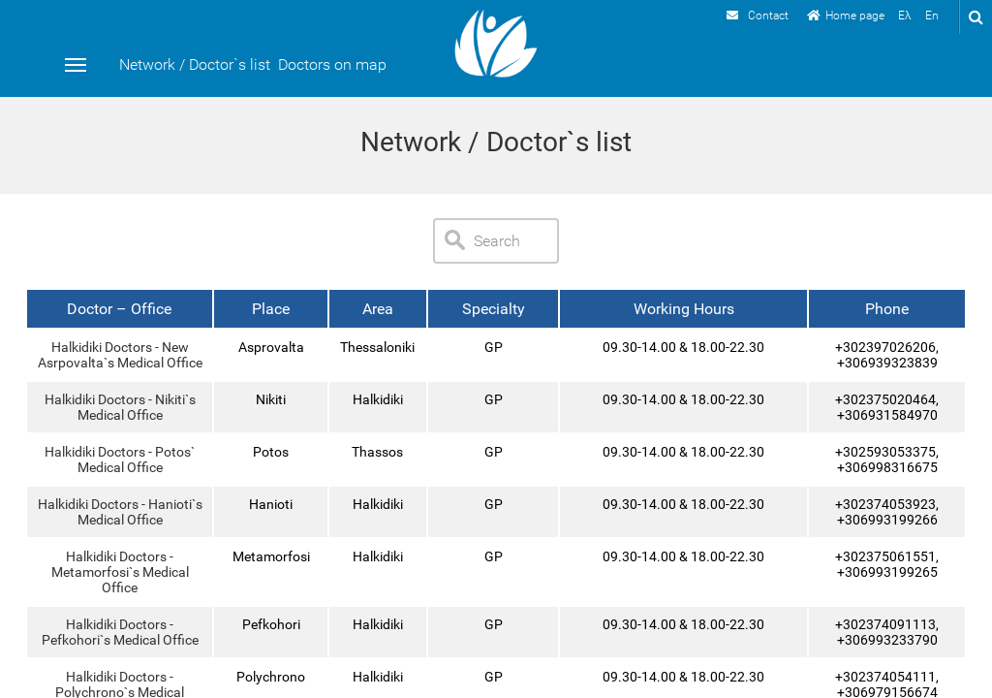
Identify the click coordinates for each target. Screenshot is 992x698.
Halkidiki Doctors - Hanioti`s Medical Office (119, 511)
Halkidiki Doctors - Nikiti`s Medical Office (119, 407)
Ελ (905, 15)
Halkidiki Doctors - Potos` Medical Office (120, 459)
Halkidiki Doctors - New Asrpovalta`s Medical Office (119, 354)
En (932, 15)
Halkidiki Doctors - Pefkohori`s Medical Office (119, 632)
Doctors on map (332, 64)
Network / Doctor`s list (194, 64)
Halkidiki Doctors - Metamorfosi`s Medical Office (119, 572)
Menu (75, 65)
